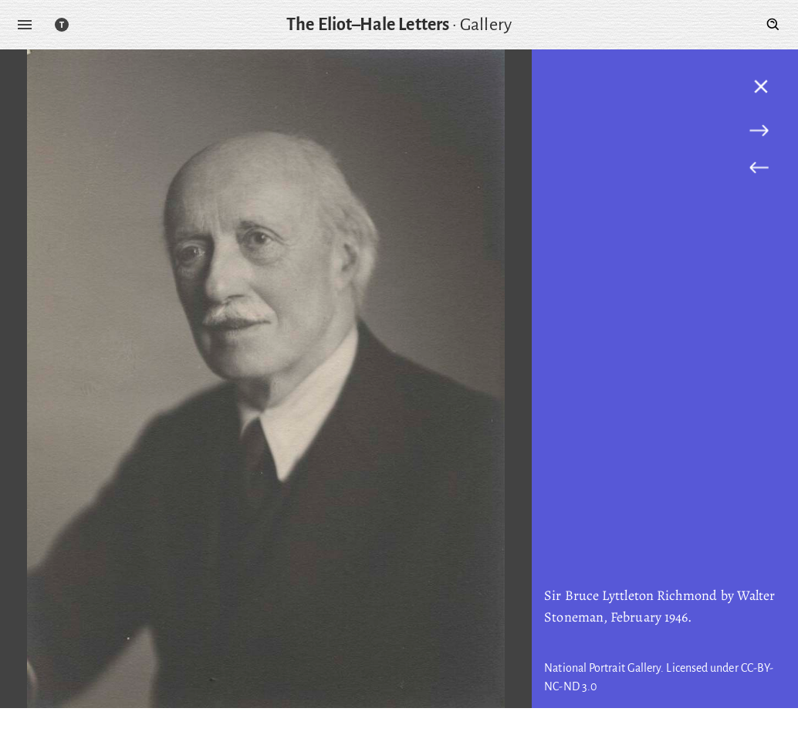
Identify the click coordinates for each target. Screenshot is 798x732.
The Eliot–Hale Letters (367, 24)
